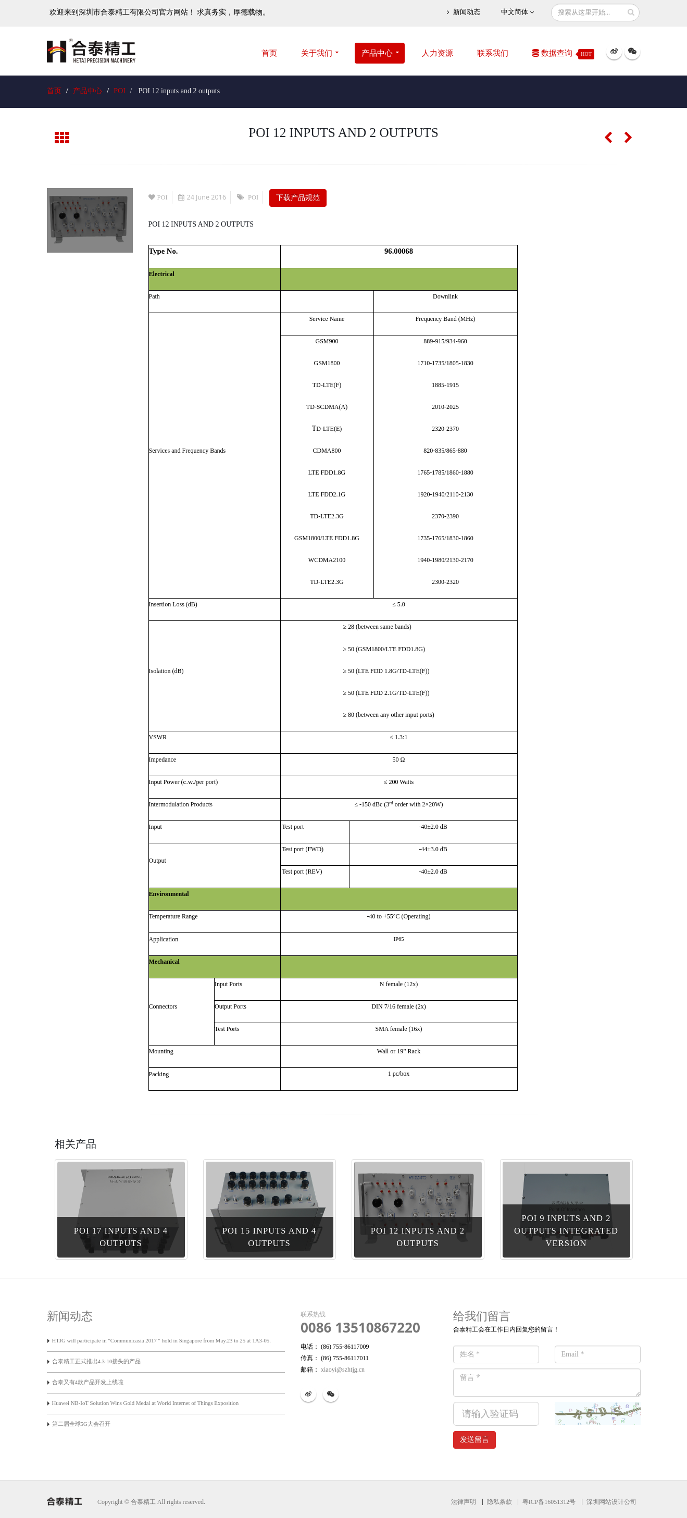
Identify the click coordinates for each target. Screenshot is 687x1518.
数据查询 (563, 54)
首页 (269, 53)
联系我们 (492, 53)
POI (120, 91)
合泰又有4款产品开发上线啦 (87, 1382)
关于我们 (316, 53)
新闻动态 (463, 12)
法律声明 (463, 1501)
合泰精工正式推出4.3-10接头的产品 (96, 1361)
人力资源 (437, 53)
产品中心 (377, 53)
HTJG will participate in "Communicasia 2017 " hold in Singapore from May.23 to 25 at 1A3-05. (161, 1340)
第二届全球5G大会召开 (81, 1424)
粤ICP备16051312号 (549, 1501)
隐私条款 (499, 1501)
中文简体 (517, 12)
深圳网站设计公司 (611, 1501)
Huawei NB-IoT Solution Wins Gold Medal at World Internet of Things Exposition (145, 1403)
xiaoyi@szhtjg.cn (342, 1369)
